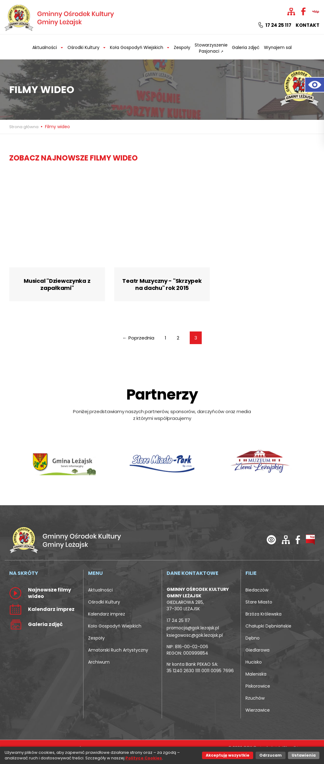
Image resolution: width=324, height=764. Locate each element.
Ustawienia (304, 755)
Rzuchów (255, 698)
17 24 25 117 (274, 25)
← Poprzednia (138, 338)
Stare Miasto (258, 602)
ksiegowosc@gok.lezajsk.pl (195, 635)
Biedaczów (256, 590)
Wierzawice (257, 710)
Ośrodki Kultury (104, 602)
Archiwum (99, 662)
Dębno (252, 638)
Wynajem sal (278, 47)
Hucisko (253, 662)
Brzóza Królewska (263, 614)
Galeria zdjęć (246, 47)
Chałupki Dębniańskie (268, 626)
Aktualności (100, 590)
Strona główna (24, 127)
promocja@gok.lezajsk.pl (193, 628)
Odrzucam (270, 755)
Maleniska (255, 674)
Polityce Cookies (143, 758)
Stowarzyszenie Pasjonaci (211, 48)
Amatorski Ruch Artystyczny (118, 650)
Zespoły (182, 47)
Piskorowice (257, 686)
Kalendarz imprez (106, 614)
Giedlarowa (257, 650)
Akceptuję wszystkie (227, 755)
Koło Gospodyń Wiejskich (114, 626)
